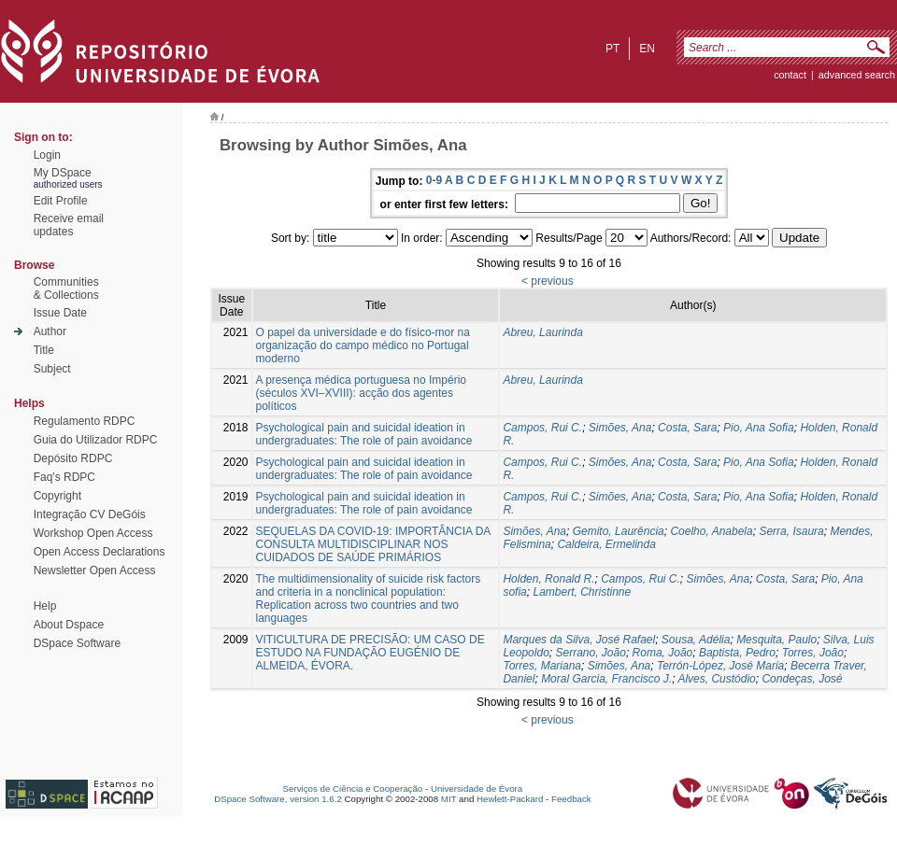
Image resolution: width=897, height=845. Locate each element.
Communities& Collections (66, 288)
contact (790, 74)
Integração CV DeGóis (90, 514)
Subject (52, 368)
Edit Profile (61, 200)
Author (50, 331)
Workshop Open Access (93, 533)
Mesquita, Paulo (776, 639)
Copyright (57, 495)
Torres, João (813, 652)
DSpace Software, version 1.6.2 (278, 799)
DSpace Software (77, 643)
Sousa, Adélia (696, 639)
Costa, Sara (687, 427)
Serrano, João (590, 652)
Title (44, 350)
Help (45, 606)
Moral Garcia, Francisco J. (606, 678)
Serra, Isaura (791, 531)
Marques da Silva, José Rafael (579, 639)
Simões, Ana (620, 427)
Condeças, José (802, 678)
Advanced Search (857, 74)
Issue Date (60, 312)
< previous (547, 281)
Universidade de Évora (476, 788)
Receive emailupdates (69, 225)
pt (612, 48)
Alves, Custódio (716, 678)
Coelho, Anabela (711, 531)
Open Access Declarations (99, 551)
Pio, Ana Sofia (758, 427)
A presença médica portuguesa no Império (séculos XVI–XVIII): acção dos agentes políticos (361, 393)
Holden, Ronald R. (548, 578)
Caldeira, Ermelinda (606, 544)
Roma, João (663, 652)
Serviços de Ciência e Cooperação (353, 788)
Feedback (571, 799)
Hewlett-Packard (510, 799)
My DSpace (63, 172)
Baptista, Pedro (737, 652)
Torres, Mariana (542, 665)
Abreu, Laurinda (542, 332)
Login (47, 155)
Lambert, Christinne (582, 592)
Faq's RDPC (64, 477)
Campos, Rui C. (542, 427)
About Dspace (69, 624)
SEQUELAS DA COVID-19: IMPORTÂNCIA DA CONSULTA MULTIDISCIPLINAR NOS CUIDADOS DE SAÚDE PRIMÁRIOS (373, 544)
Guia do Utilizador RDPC (96, 439)
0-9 (434, 180)
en (647, 48)
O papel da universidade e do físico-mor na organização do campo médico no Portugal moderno (363, 345)
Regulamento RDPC (84, 421)
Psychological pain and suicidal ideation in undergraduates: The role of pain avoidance (364, 434)
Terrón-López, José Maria (720, 665)
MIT (449, 799)
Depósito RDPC (73, 458)
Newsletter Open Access (95, 570)
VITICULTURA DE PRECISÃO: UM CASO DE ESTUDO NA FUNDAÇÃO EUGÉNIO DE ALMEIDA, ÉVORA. (370, 652)
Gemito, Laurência (618, 531)
